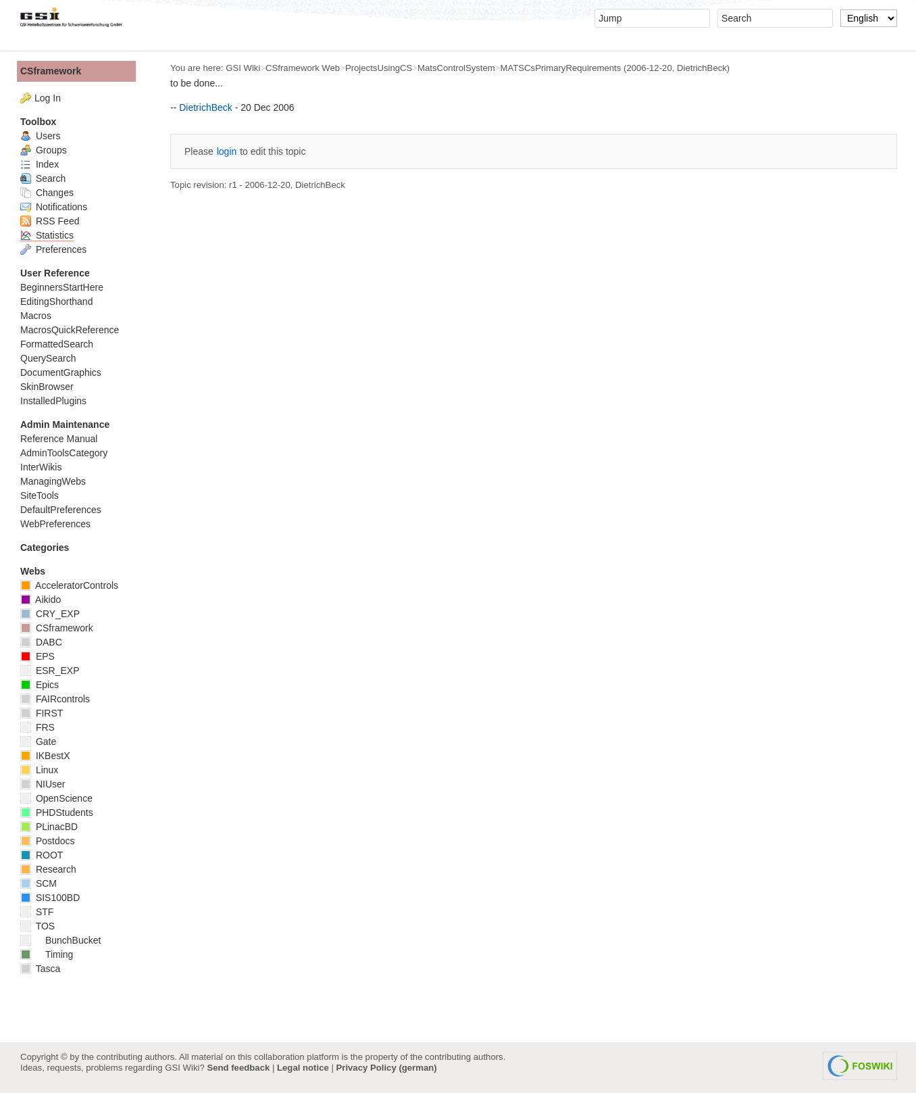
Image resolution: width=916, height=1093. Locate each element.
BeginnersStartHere (61, 287)
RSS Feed (49, 221)
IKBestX (45, 755)
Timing (46, 954)
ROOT (41, 855)
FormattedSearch (56, 344)
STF (36, 911)
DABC (41, 642)
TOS (37, 926)
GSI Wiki (243, 68)
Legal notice (303, 1068)
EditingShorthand (56, 301)
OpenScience (56, 798)
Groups (43, 150)
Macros (35, 315)
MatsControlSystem (456, 68)
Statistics (47, 235)
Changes (47, 192)
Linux (39, 769)
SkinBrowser (47, 386)
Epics (39, 684)
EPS (37, 656)
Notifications (53, 206)
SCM (38, 883)
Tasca (40, 968)
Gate (38, 741)
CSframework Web (302, 68)
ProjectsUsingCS (378, 68)
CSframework (50, 71)
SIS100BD (50, 897)
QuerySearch (48, 358)
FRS (37, 727)
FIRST (41, 713)
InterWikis (40, 467)
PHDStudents (56, 812)
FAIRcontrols (55, 699)
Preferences (53, 249)
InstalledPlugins (53, 400)
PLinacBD (49, 826)
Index (39, 164)
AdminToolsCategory (63, 452)
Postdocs (47, 840)
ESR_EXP (49, 670)
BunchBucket (60, 940)
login (227, 151)
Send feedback (238, 1068)
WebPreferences (55, 523)
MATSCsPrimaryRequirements (560, 68)
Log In (47, 98)
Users (40, 135)
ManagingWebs (53, 481)
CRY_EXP (50, 613)
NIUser (42, 784)
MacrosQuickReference (69, 329)
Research (48, 869)
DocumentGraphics (60, 372)
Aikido (40, 599)
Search (43, 178)
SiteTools (39, 495)
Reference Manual (58, 438)
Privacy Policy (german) (386, 1068)
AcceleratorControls (69, 585)
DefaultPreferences (60, 509)
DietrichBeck (702, 68)
